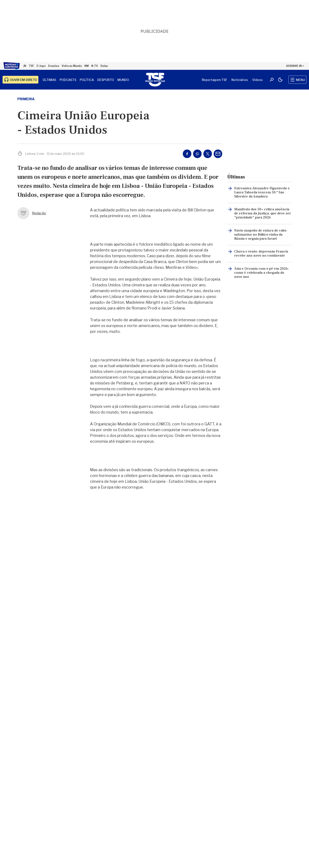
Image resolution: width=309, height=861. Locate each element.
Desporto (105, 80)
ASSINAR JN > (295, 65)
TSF (31, 65)
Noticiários (239, 80)
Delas (104, 65)
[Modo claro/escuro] (280, 80)
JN (24, 65)
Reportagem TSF (214, 80)
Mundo (123, 80)
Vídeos (257, 80)
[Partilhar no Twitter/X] (207, 153)
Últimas (49, 80)
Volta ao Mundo (72, 65)
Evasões (53, 65)
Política (87, 80)
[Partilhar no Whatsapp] (197, 153)
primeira (25, 99)
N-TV (94, 65)
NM (86, 65)
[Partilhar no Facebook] (187, 153)
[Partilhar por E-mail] (218, 153)
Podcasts (68, 80)
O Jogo (41, 65)
